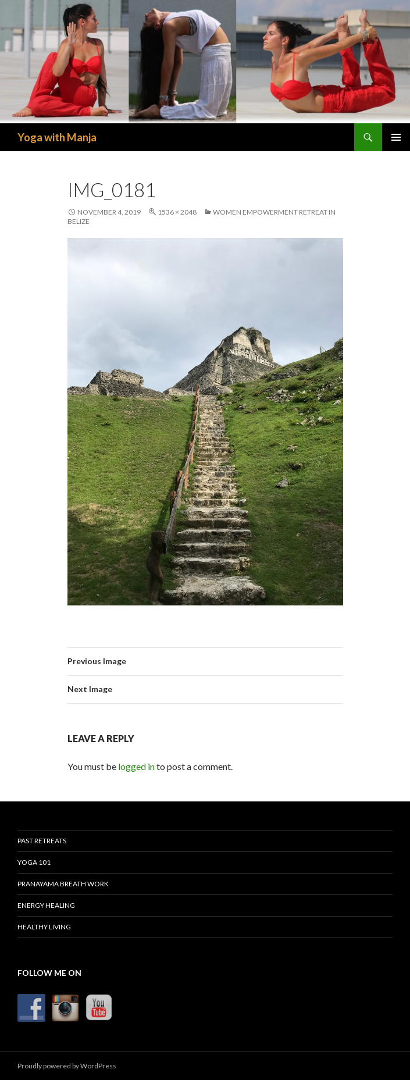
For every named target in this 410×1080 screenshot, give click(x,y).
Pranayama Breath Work (63, 883)
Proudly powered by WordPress (66, 1065)
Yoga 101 (34, 862)
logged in (136, 766)
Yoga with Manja (57, 137)
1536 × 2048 (177, 212)
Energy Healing (46, 905)
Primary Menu (396, 137)
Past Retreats (41, 840)
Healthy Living (44, 926)
